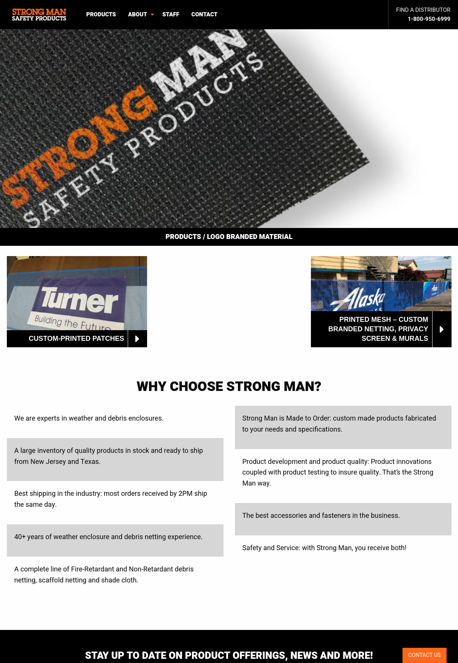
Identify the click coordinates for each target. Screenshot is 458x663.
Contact (205, 14)
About (137, 14)
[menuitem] (40, 14)
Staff (170, 14)
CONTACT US (424, 655)
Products (101, 14)
